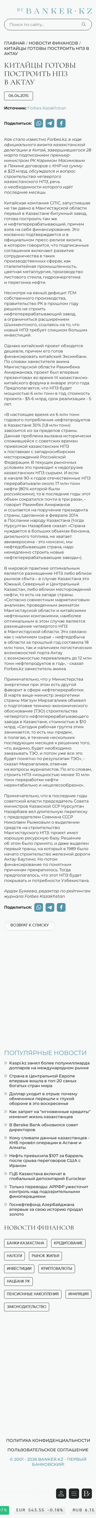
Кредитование (68, 1243)
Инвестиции (19, 1269)
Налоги (14, 1256)
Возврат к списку (29, 925)
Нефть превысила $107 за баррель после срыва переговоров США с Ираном (43, 1160)
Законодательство (26, 1307)
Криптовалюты (56, 1269)
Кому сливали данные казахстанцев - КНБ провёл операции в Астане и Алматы (47, 1142)
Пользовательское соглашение (48, 1449)
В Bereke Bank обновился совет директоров (41, 1127)
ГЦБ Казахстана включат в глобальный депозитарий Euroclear (45, 1176)
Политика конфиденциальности (48, 1440)
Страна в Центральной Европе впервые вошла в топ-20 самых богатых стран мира (40, 1081)
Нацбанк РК (18, 1281)
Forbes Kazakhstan (46, 107)
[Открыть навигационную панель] (74, 1493)
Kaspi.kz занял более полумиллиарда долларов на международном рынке (47, 1065)
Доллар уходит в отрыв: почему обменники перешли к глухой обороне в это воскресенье (40, 1098)
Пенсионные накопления (33, 1294)
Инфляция (78, 1294)
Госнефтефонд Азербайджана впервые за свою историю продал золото (43, 1209)
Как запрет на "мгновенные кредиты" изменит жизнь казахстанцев (47, 1114)
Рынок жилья (45, 1256)
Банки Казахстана (25, 1243)
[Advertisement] (48, 987)
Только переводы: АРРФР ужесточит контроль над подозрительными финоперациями (46, 1191)
